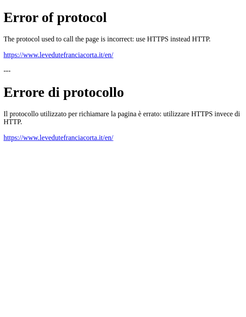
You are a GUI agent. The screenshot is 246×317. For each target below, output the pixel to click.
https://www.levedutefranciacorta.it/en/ (59, 55)
